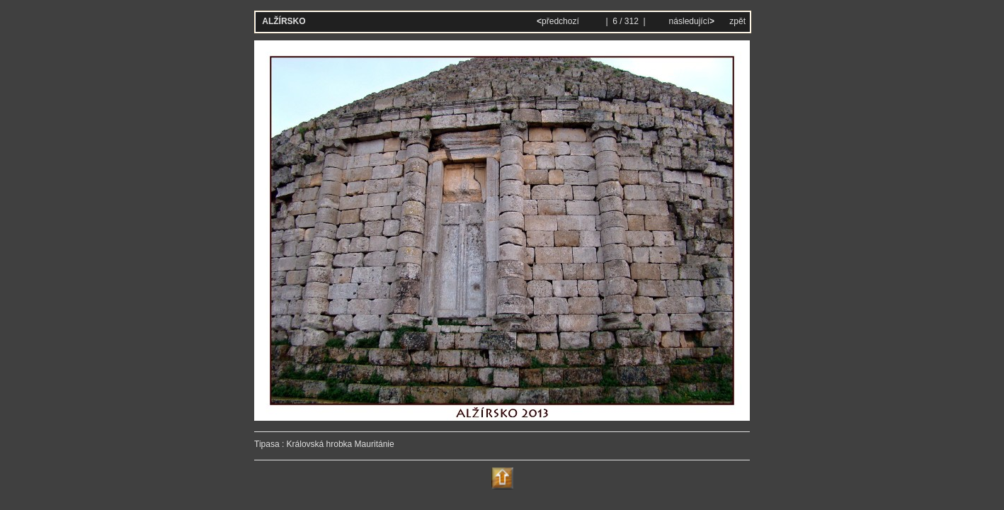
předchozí (559, 21)
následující (690, 21)
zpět (737, 21)
